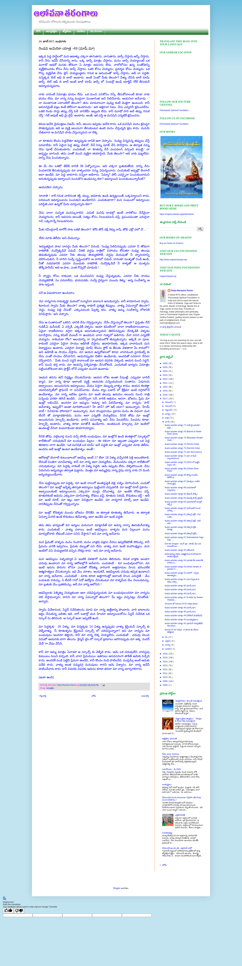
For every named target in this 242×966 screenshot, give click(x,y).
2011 (165, 673)
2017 (165, 398)
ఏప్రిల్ (167, 641)
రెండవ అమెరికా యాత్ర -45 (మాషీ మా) (180, 611)
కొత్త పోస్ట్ (42, 696)
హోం (38, 31)
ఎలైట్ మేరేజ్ (180, 815)
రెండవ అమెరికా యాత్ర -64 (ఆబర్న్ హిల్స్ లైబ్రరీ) (184, 498)
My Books (96, 31)
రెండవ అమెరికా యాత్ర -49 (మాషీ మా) (180, 589)
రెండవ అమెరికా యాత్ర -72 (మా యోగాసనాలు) (183, 452)
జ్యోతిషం (67, 31)
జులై (167, 418)
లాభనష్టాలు (166, 784)
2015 (165, 657)
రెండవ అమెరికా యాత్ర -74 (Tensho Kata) (182, 444)
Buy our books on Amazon (171, 243)
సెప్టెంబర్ (168, 410)
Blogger (116, 888)
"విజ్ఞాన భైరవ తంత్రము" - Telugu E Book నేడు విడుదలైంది (188, 719)
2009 (165, 681)
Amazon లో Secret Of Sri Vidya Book (181, 604)
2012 (165, 669)
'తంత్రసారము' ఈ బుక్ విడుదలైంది (188, 701)
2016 (165, 654)
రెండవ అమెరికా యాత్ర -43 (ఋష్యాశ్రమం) (181, 619)
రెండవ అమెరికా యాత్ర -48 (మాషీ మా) (180, 593)
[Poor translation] (19, 911)
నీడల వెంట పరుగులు (170, 754)
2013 (165, 665)
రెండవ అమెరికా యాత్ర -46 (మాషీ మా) (180, 607)
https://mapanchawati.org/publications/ (177, 214)
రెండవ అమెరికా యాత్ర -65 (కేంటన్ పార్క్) (181, 494)
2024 (165, 371)
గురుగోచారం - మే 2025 (171, 769)
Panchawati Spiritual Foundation (174, 110)
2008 (165, 685)
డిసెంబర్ (168, 402)
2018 (165, 395)
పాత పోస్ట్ (145, 696)
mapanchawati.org (168, 276)
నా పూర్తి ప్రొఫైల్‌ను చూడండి (170, 327)
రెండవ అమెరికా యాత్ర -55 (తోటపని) (179, 550)
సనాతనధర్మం (167, 833)
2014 (165, 661)
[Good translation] (8, 911)
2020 (165, 387)
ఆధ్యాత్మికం (51, 31)
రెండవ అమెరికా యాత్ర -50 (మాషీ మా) (180, 585)
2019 (165, 391)
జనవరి (168, 649)
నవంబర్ (168, 406)
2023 (165, 375)
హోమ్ (93, 696)
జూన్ (167, 422)
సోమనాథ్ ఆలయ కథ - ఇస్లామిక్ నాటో (177, 848)
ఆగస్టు (168, 414)
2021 (165, 383)
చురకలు (81, 31)
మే (166, 637)
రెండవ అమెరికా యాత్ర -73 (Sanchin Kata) (182, 448)
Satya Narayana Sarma (66, 685)
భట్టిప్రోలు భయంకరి (169, 738)
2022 (165, 379)
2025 (165, 367)
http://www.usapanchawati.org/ (173, 259)
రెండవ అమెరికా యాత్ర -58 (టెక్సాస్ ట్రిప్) (181, 533)
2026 (165, 363)
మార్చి (168, 645)
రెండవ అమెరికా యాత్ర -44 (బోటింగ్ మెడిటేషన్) (183, 615)
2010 (165, 677)
